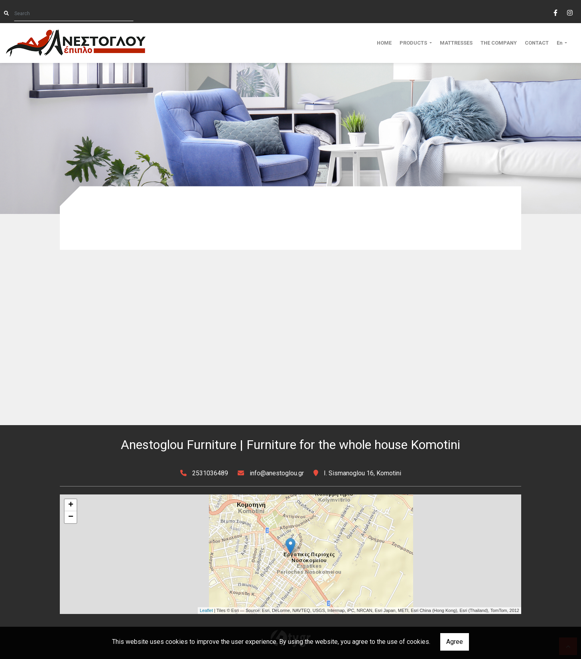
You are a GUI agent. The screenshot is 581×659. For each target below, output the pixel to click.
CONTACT (537, 43)
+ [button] (70, 505)
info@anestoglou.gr (277, 473)
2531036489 (210, 473)
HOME (384, 43)
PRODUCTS (414, 43)
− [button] (70, 517)
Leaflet (206, 610)
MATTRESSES (456, 43)
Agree (454, 641)
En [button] (560, 43)
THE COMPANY (499, 43)
